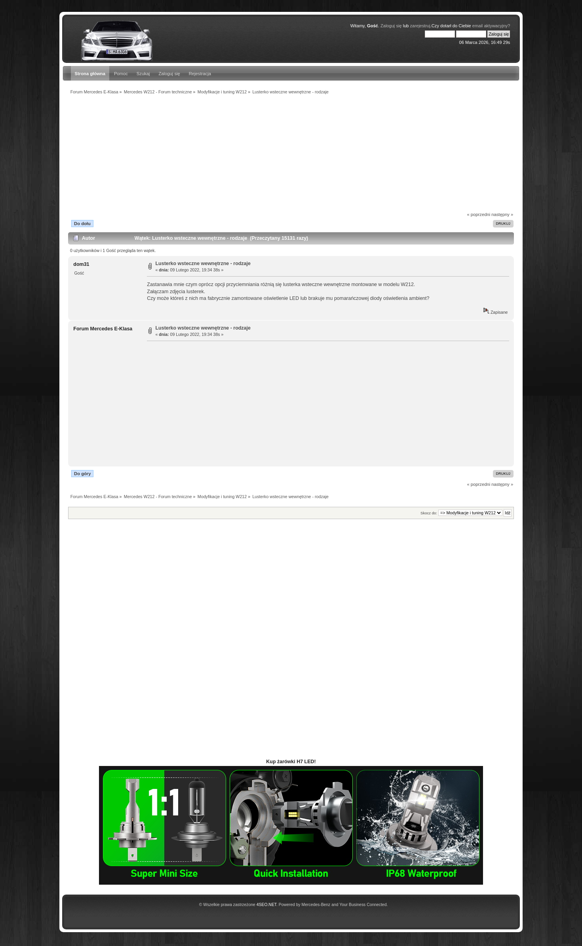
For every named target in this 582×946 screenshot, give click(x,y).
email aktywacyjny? (491, 25)
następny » (502, 214)
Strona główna (90, 73)
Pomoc (121, 73)
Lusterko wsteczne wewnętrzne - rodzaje (203, 263)
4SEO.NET (266, 904)
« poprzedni (479, 214)
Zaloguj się (391, 25)
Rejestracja (200, 73)
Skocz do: (428, 513)
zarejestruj (420, 25)
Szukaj (143, 73)
